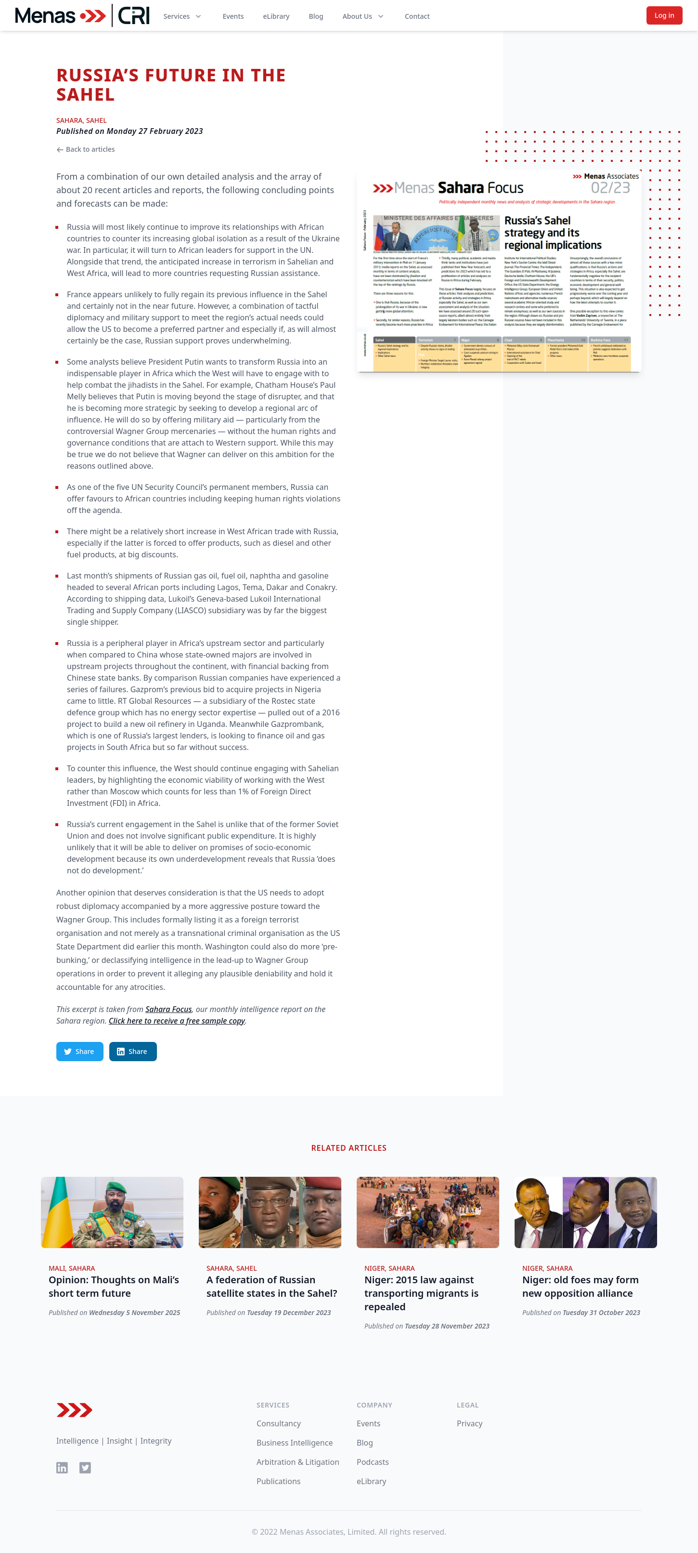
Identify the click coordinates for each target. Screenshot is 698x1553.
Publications (278, 1481)
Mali (57, 1268)
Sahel (96, 120)
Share (79, 1051)
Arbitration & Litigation (298, 1462)
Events (233, 16)
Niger (374, 1268)
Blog (316, 16)
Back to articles (85, 149)
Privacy (469, 1423)
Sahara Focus (168, 1009)
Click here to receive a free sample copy (177, 1020)
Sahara (69, 120)
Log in (664, 15)
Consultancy (279, 1423)
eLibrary (276, 16)
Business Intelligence (295, 1442)
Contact (417, 16)
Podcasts (373, 1462)
